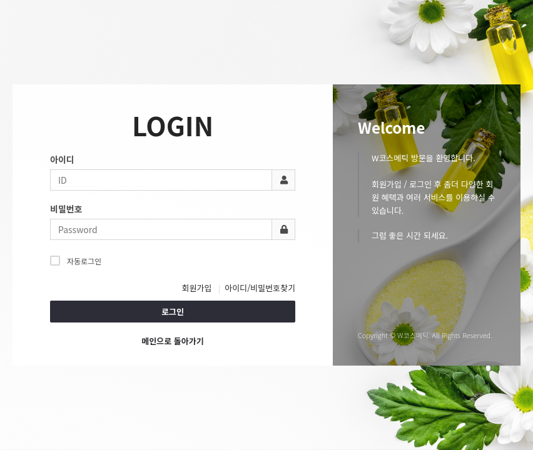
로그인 (172, 312)
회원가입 (197, 288)
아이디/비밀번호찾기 (260, 288)
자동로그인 (75, 260)
